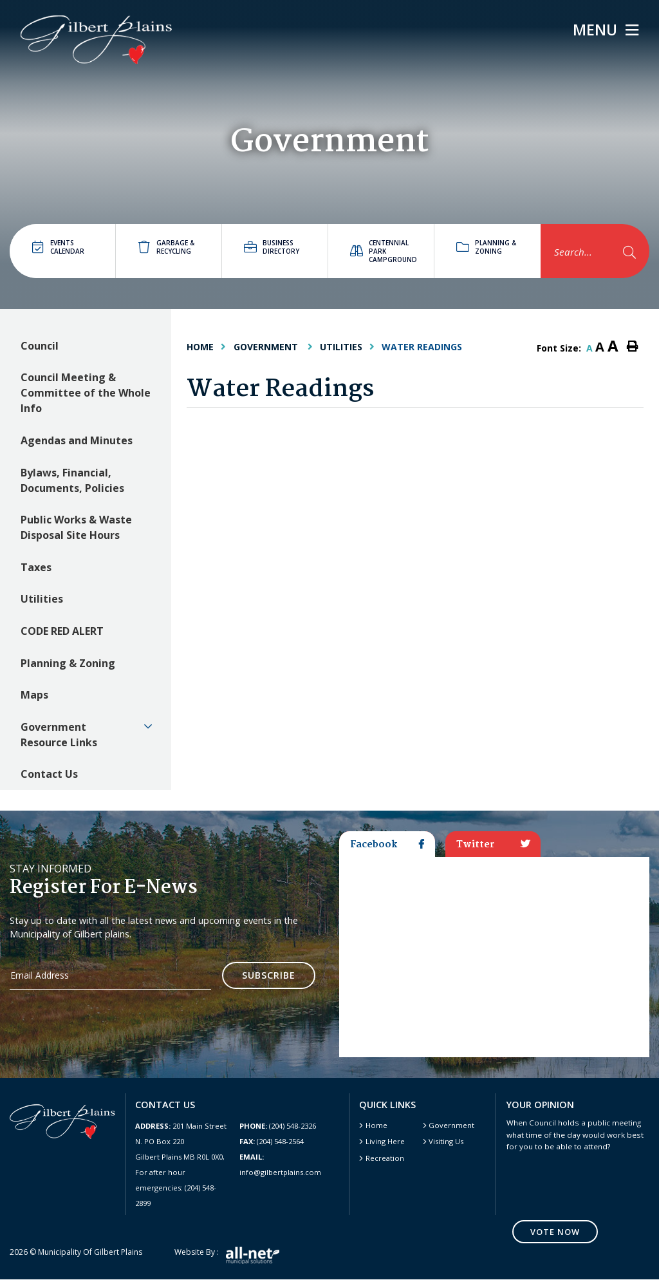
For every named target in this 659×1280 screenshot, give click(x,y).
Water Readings (422, 347)
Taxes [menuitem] (36, 567)
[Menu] (605, 30)
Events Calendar (58, 247)
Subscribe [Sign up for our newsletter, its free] (268, 975)
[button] (149, 726)
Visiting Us (446, 1141)
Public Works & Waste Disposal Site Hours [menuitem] (76, 527)
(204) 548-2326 (277, 1126)
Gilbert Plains (96, 39)
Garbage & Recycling (166, 247)
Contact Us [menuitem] (49, 774)
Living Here (385, 1141)
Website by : (226, 1256)
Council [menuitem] (40, 346)
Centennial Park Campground (383, 251)
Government (267, 347)
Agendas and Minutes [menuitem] (77, 440)
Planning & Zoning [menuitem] (68, 663)
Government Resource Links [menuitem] (59, 734)
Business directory (271, 247)
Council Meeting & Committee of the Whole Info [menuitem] (86, 392)
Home (376, 1125)
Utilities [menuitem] (42, 599)
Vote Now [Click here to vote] (555, 1232)
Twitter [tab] (493, 844)
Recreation (385, 1158)
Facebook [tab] (387, 844)
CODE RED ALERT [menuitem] (62, 631)
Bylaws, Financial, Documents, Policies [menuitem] (72, 480)
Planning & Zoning (486, 247)
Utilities (341, 347)
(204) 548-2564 (271, 1141)
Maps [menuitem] (34, 695)
